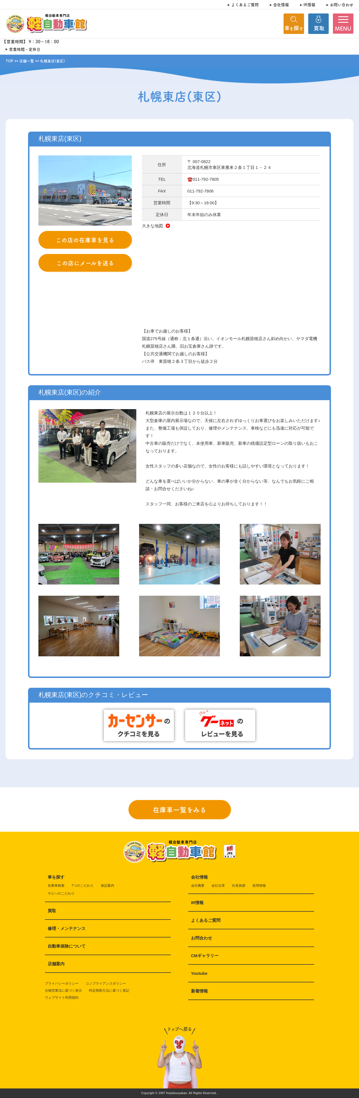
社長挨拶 (238, 886)
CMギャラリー (204, 955)
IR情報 (309, 4)
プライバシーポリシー (62, 983)
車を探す (56, 877)
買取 (52, 910)
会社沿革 (218, 886)
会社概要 (197, 886)
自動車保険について (67, 946)
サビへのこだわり (61, 893)
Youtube (199, 973)
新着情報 (199, 991)
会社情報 (281, 4)
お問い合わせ (341, 4)
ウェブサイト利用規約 (62, 998)
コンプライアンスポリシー (106, 983)
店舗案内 (56, 963)
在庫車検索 (56, 886)
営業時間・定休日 (24, 49)
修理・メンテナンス (67, 928)
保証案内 (107, 886)
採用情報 (259, 886)
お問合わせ (201, 938)
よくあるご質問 (245, 4)
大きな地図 (156, 225)
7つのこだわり (83, 886)
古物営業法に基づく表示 (63, 990)
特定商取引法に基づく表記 (109, 990)
